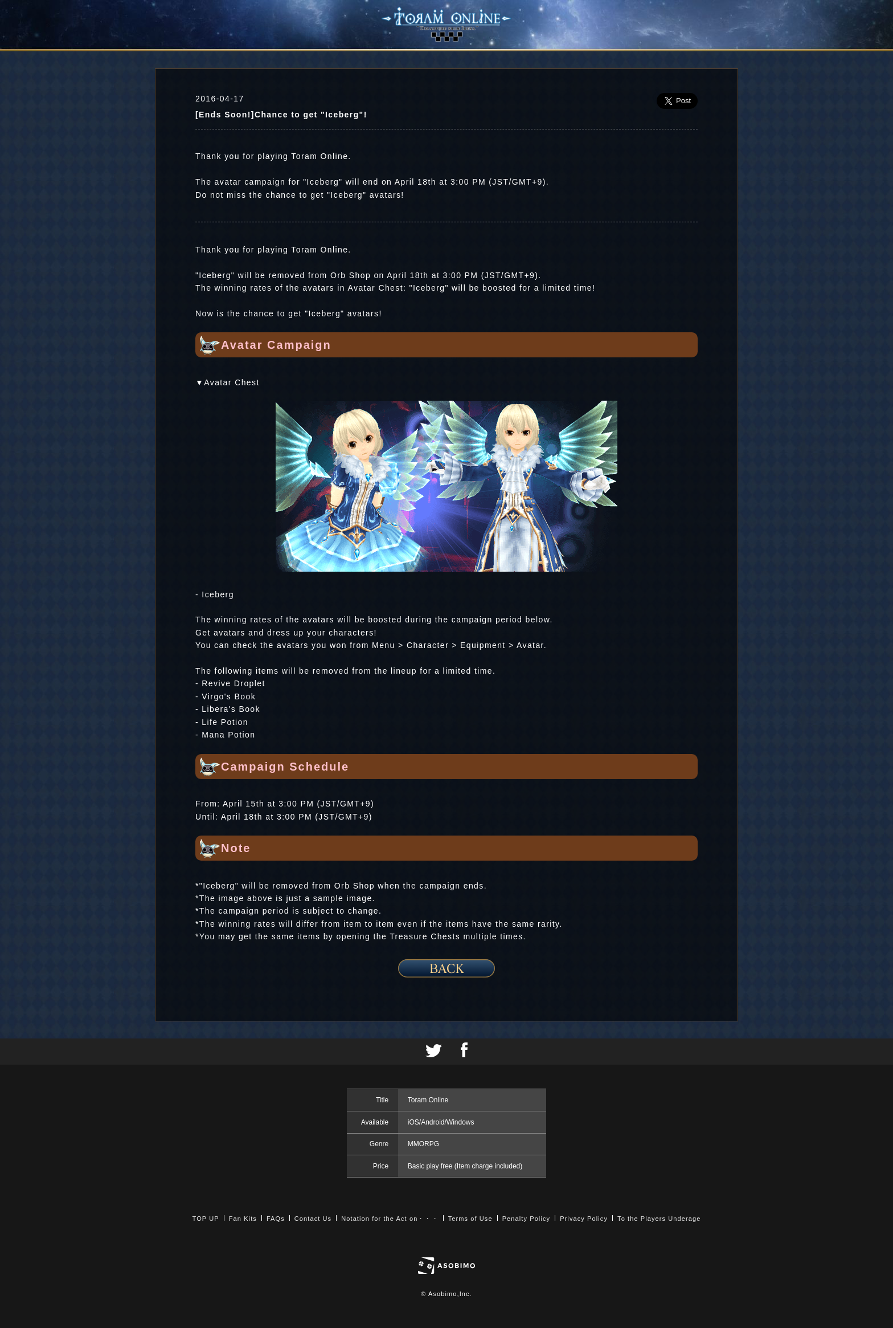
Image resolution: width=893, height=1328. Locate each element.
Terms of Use (470, 1218)
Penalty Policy (526, 1218)
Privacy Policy (584, 1218)
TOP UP (205, 1218)
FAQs (276, 1218)
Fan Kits (243, 1218)
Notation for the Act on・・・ (389, 1218)
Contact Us (312, 1218)
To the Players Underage (659, 1218)
